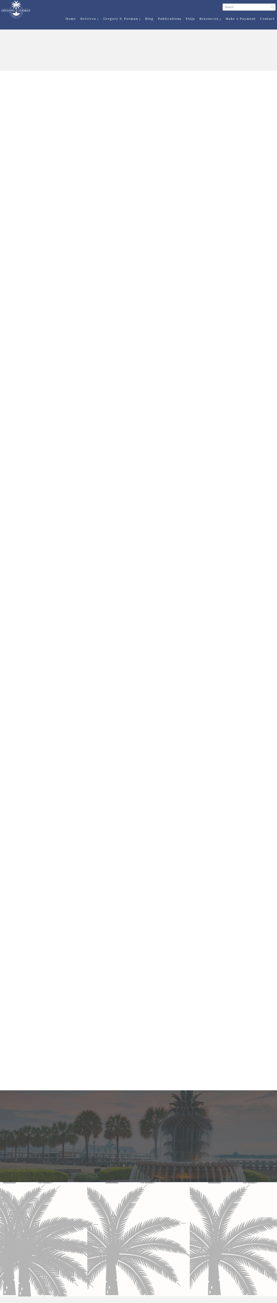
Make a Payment (239, 19)
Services (88, 19)
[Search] (247, 6)
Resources (209, 19)
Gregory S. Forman (121, 19)
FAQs (189, 19)
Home (69, 19)
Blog (148, 19)
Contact (266, 19)
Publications (168, 19)
